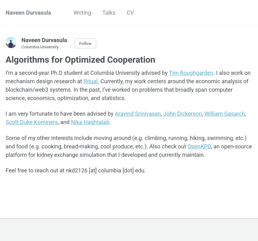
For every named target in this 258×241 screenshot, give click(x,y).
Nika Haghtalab (90, 122)
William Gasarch (224, 113)
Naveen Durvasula (28, 12)
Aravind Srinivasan (138, 113)
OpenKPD (199, 146)
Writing (82, 12)
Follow (85, 43)
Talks (108, 12)
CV (130, 12)
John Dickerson (182, 113)
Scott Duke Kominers (32, 122)
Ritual (90, 81)
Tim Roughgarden (191, 73)
